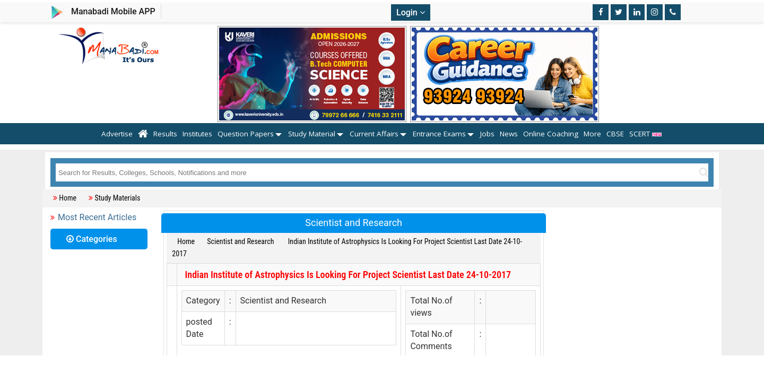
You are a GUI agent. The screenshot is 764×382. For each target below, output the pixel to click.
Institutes (197, 133)
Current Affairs (374, 133)
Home (67, 198)
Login (410, 12)
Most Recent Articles (97, 217)
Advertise (117, 133)
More (592, 133)
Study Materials (117, 198)
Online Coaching (550, 133)
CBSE (615, 133)
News (509, 133)
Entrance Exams (439, 133)
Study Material (311, 133)
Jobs (487, 133)
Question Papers (246, 133)
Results (165, 133)
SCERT (646, 133)
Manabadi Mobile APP (113, 11)
